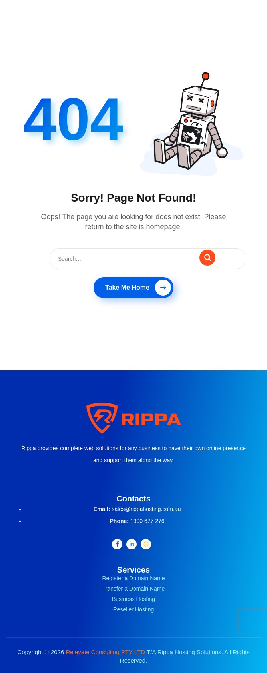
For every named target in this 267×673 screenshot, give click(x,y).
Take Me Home (138, 288)
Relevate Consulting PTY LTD (105, 652)
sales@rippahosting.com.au (146, 509)
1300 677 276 (147, 521)
